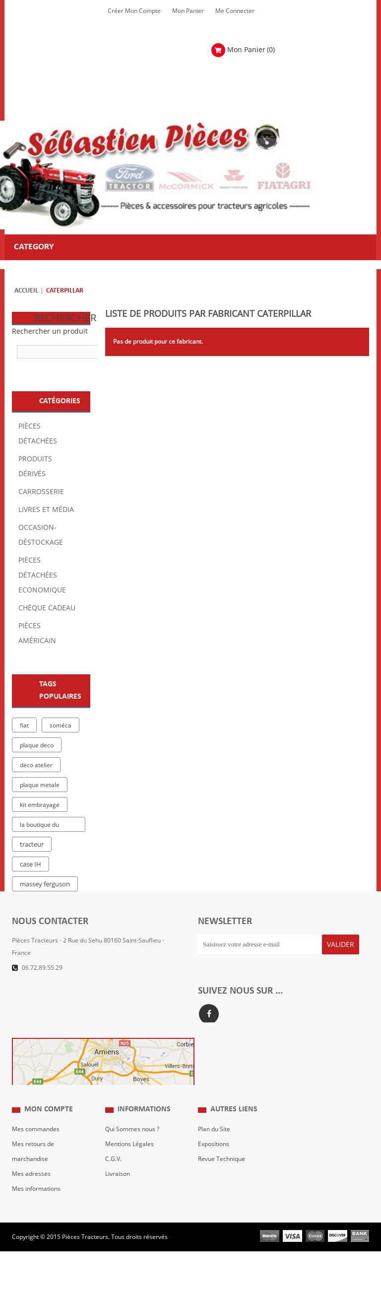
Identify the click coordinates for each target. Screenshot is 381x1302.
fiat (24, 725)
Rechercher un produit (50, 331)
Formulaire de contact (52, 982)
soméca (60, 725)
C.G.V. (113, 1176)
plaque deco (37, 745)
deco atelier (36, 765)
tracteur (32, 845)
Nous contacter (219, 1191)
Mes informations (36, 1206)
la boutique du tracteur (39, 826)
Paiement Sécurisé (131, 1206)
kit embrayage (40, 804)
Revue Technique (221, 1176)
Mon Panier (188, 10)
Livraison (117, 1191)
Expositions (213, 1161)
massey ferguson (45, 884)
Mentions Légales (129, 1161)
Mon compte (48, 1128)
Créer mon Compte (134, 10)
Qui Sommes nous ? (132, 1147)
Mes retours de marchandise (33, 1169)
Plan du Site (214, 1147)
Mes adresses (31, 1191)
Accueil (26, 290)
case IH (30, 864)
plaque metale (40, 785)
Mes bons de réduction (43, 1221)
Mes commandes (36, 1147)
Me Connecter (234, 10)
